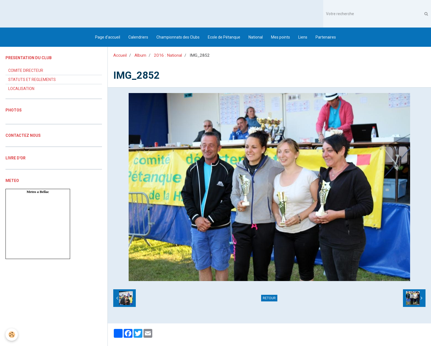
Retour (269, 298)
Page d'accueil (107, 37)
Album (140, 55)
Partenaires (326, 37)
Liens (302, 37)
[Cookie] (11, 334)
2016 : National (168, 55)
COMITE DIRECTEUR (25, 70)
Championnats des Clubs (178, 37)
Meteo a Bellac (38, 192)
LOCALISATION (21, 88)
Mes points (280, 37)
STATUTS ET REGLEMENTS (32, 79)
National (255, 37)
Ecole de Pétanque (224, 37)
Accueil (120, 55)
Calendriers (138, 37)
